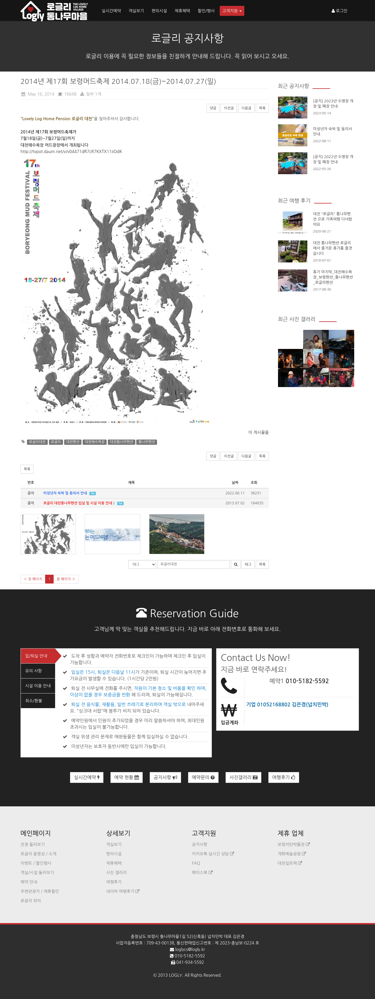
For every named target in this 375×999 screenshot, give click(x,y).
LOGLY (175, 975)
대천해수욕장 (95, 442)
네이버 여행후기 (123, 891)
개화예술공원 (292, 854)
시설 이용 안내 (38, 686)
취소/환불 (33, 701)
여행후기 (283, 777)
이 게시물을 (258, 432)
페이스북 (202, 873)
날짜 (235, 482)
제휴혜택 (182, 11)
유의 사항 (33, 671)
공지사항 (165, 777)
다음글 (246, 108)
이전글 (229, 108)
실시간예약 (111, 11)
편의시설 (159, 11)
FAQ (196, 863)
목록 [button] (27, 469)
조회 (254, 482)
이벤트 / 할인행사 (36, 863)
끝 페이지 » (66, 579)
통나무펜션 (147, 442)
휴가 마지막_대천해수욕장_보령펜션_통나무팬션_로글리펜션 (333, 277)
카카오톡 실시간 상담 (213, 854)
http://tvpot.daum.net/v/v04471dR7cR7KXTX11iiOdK (71, 152)
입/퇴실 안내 (36, 656)
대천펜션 (72, 442)
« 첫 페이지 (33, 579)
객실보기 (136, 11)
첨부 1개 (90, 94)
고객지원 (232, 11)
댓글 (213, 108)
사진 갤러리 (116, 873)
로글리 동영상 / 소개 (38, 854)
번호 (31, 482)
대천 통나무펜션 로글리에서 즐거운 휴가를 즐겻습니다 (332, 248)
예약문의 (203, 777)
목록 (262, 108)
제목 (131, 482)
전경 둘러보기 (33, 844)
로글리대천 (37, 442)
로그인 (339, 11)
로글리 (56, 442)
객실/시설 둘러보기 (37, 873)
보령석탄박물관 (294, 844)
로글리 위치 (31, 901)
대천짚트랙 (290, 863)
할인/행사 (206, 11)
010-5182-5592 (307, 681)
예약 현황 (126, 777)
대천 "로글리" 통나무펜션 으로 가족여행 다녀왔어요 (332, 219)
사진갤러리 (243, 777)
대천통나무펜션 (121, 442)
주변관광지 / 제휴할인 (40, 891)
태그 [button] (248, 564)
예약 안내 (29, 882)
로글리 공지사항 (187, 38)
